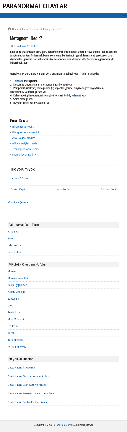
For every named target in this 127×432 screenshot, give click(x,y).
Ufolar (11, 305)
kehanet (76, 95)
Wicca (11, 332)
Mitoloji (12, 271)
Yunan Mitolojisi (16, 291)
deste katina (14, 252)
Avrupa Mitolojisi (17, 346)
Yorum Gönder (20, 178)
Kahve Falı (13, 231)
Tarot (11, 238)
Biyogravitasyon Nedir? (25, 132)
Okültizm (13, 326)
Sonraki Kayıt (108, 189)
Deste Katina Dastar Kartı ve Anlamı (28, 402)
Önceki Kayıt (18, 189)
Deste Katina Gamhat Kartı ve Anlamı (29, 376)
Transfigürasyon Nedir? (25, 149)
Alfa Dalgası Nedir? (23, 137)
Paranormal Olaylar (35, 6)
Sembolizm (14, 312)
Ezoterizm (13, 298)
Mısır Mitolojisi (16, 319)
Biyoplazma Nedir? (23, 126)
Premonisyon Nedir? (24, 154)
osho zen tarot (16, 245)
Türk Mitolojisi (16, 339)
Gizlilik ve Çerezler (18, 202)
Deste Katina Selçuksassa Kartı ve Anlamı (31, 393)
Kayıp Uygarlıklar (17, 284)
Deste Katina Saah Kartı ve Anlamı (27, 384)
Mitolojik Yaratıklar (18, 278)
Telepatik (18, 80)
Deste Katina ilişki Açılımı (21, 367)
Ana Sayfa (63, 189)
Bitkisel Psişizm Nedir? (25, 143)
